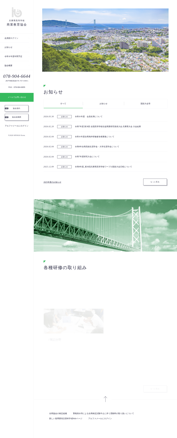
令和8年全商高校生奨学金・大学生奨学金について (97, 147)
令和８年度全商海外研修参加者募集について (94, 137)
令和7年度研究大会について (87, 157)
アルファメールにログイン (16, 126)
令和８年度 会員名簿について (88, 117)
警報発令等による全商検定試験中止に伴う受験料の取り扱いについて (103, 413)
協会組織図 (16, 117)
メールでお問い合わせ (17, 97)
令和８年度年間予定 (13, 56)
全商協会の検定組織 (58, 413)
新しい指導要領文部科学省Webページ (65, 418)
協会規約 (16, 108)
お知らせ (8, 47)
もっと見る (155, 182)
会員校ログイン (11, 38)
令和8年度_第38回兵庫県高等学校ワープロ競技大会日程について (103, 167)
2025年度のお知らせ (52, 182)
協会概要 (8, 65)
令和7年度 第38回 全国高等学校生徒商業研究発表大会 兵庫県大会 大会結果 (108, 126)
